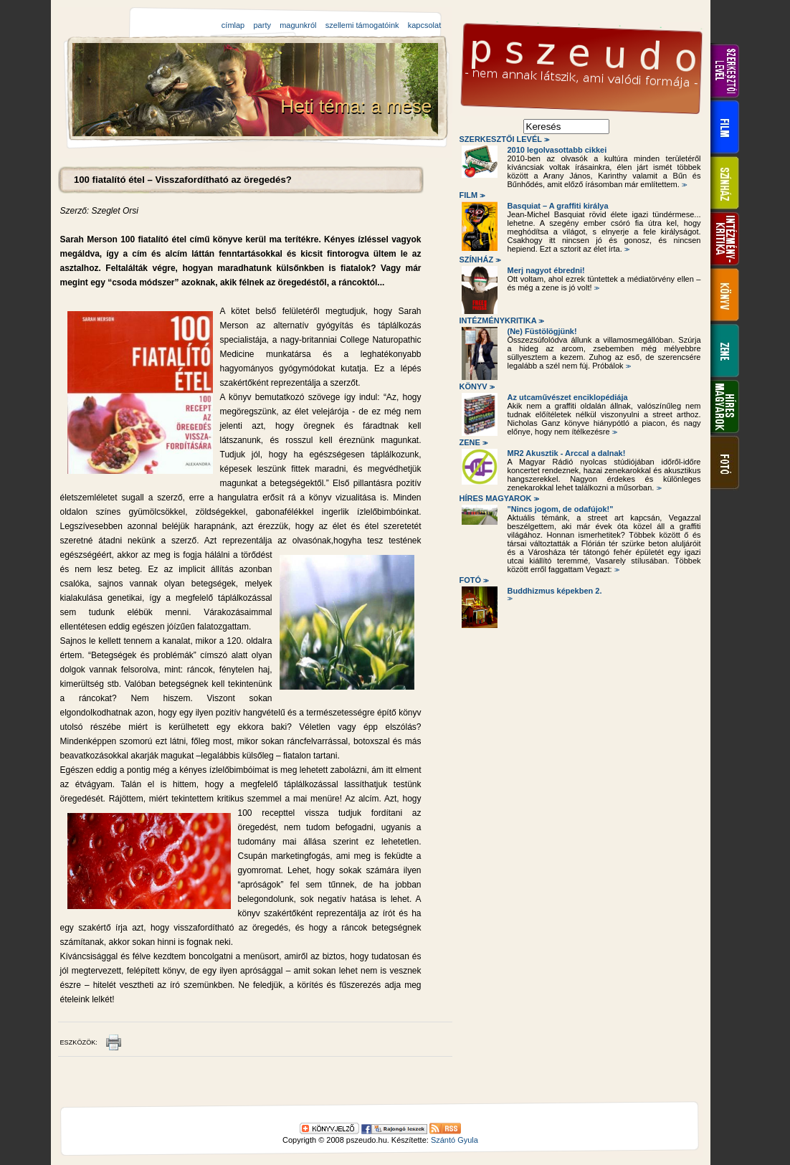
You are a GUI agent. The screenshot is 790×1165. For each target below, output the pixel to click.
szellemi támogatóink (362, 25)
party (261, 25)
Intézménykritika (501, 320)
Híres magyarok (499, 498)
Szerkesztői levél (504, 139)
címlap (233, 25)
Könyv (476, 386)
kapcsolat (424, 25)
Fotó (473, 580)
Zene (473, 442)
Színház (479, 259)
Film (471, 195)
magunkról (298, 25)
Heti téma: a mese (358, 106)
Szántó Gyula (454, 1140)
